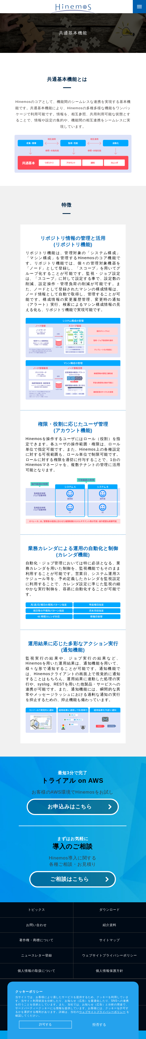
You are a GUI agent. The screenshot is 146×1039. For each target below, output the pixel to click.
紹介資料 (109, 925)
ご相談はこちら (69, 879)
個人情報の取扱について (36, 971)
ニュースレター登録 (36, 955)
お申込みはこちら (70, 806)
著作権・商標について (36, 940)
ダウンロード (109, 910)
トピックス (36, 910)
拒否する (99, 1025)
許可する (45, 1024)
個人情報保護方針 (109, 971)
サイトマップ (109, 940)
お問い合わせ (36, 925)
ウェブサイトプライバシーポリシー (109, 955)
